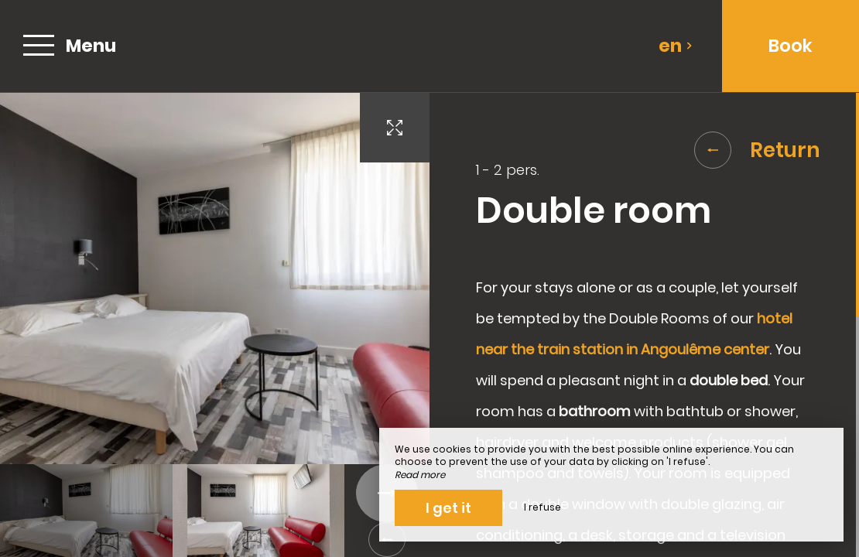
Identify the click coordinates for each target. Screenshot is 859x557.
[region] (644, 325)
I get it (448, 508)
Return (757, 150)
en (676, 45)
